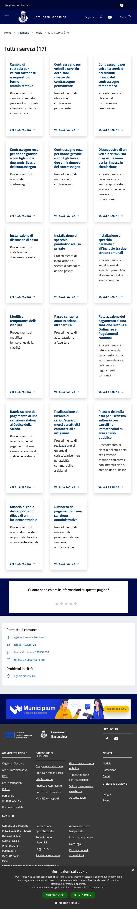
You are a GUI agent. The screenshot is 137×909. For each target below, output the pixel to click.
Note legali (75, 844)
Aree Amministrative (14, 770)
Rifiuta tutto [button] (82, 894)
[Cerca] (129, 17)
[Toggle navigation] (7, 17)
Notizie (107, 763)
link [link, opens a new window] (103, 887)
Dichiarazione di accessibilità (78, 852)
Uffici (5, 776)
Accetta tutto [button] (55, 894)
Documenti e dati (12, 807)
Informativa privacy (81, 837)
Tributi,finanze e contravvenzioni (79, 777)
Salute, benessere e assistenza (81, 788)
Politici (6, 789)
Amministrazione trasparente (79, 828)
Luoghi (107, 794)
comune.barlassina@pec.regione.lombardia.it (30, 865)
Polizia (38, 32)
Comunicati (109, 770)
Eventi (107, 800)
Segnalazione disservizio (44, 840)
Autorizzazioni (78, 797)
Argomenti (23, 32)
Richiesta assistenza (48, 855)
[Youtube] (108, 17)
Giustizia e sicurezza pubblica (81, 765)
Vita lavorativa (44, 779)
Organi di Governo (13, 763)
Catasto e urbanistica (48, 792)
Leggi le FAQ (43, 849)
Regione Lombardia (17, 5)
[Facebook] (99, 17)
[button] (68, 903)
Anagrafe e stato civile (49, 766)
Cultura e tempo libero (49, 773)
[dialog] (68, 887)
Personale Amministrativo (11, 798)
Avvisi (106, 776)
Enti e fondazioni (12, 783)
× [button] (133, 870)
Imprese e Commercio (49, 785)
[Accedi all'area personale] (122, 5)
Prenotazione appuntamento (45, 828)
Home (7, 32)
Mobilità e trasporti (47, 798)
